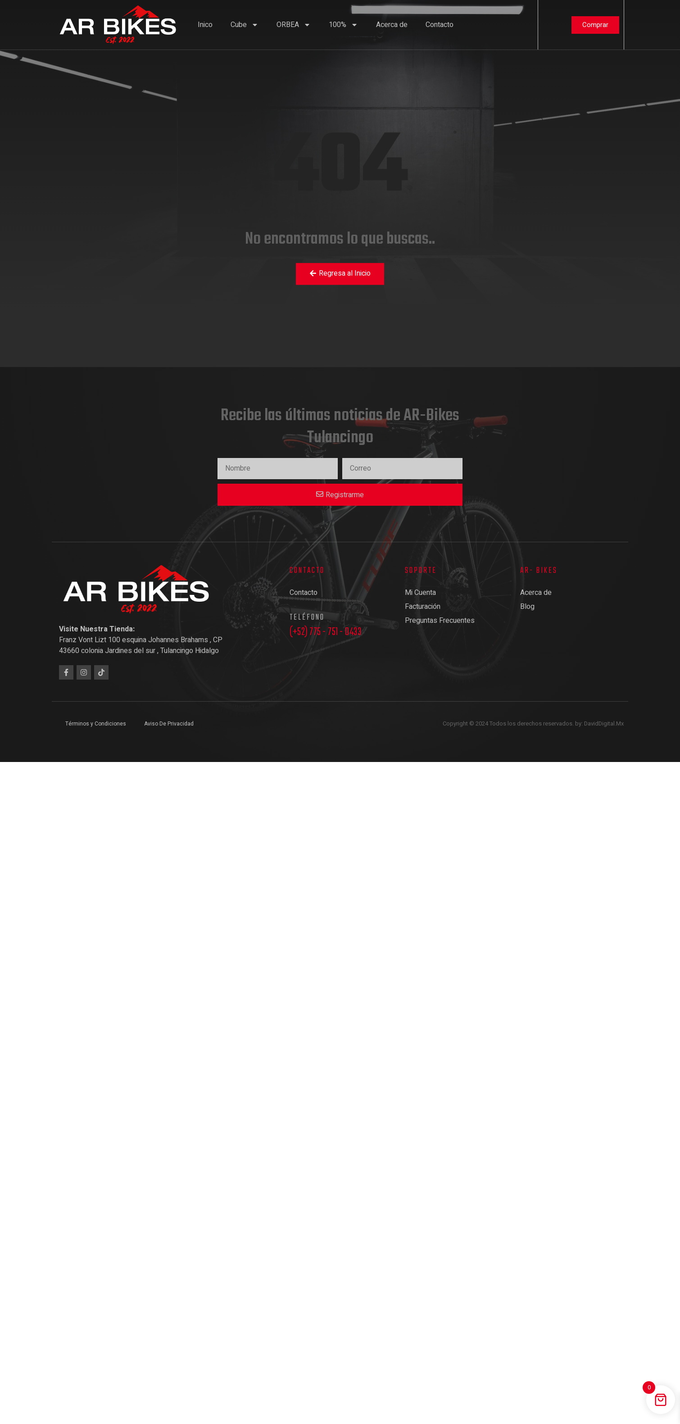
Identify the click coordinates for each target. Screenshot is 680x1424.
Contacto (439, 24)
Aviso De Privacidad (169, 724)
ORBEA (294, 25)
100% (343, 25)
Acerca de (392, 24)
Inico (205, 24)
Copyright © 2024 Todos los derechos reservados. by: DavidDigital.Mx (533, 723)
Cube (244, 25)
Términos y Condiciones (95, 724)
